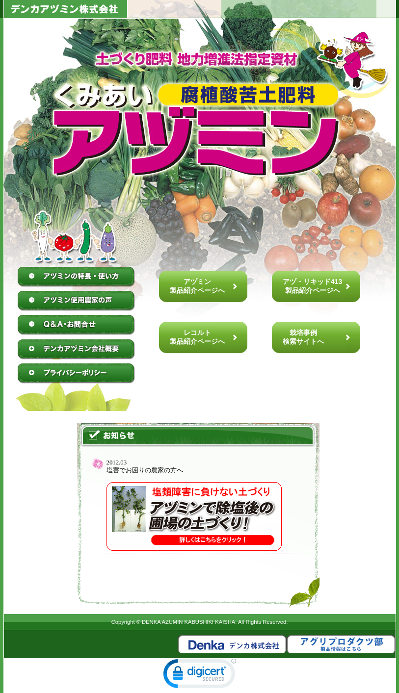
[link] (200, 675)
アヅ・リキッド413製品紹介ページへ (312, 286)
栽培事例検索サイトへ (303, 337)
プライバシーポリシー (76, 373)
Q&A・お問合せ (76, 325)
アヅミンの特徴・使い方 (76, 277)
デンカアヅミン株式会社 (76, 349)
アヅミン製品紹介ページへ (197, 286)
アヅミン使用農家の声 (76, 301)
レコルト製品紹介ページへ (197, 337)
